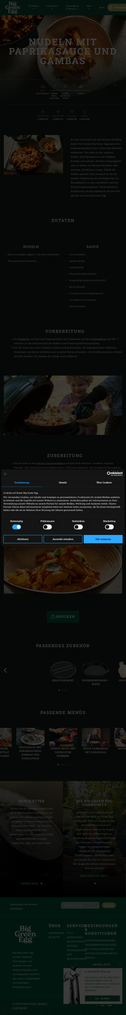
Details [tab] (63, 482)
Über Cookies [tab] (104, 482)
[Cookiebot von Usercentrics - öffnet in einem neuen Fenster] (109, 474)
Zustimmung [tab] (21, 482)
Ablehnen (23, 539)
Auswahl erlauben (63, 539)
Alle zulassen (103, 539)
